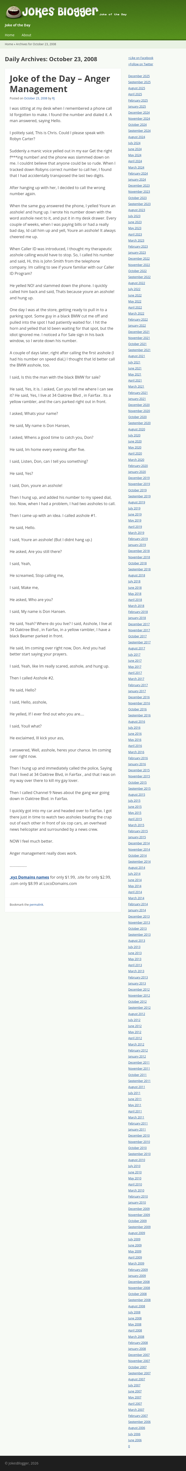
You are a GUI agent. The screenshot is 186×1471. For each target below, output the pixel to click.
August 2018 (136, 575)
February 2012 (138, 1050)
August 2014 (136, 868)
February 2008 (138, 1343)
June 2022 (135, 295)
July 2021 (134, 362)
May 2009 (134, 1251)
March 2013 (136, 971)
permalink (36, 905)
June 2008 (135, 1318)
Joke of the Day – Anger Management (60, 84)
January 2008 (137, 1349)
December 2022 (139, 259)
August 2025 (136, 88)
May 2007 (134, 1397)
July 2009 (134, 1239)
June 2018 (135, 588)
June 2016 (135, 734)
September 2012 (139, 1008)
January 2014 (137, 910)
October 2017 (137, 636)
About (26, 35)
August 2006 (136, 1428)
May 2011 (134, 1105)
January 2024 (137, 179)
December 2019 (139, 478)
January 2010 (137, 1202)
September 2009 (139, 1227)
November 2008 (139, 1288)
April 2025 (135, 94)
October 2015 (137, 782)
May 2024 (134, 155)
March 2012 (136, 1044)
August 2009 (136, 1233)
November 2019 (139, 484)
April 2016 (135, 746)
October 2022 (137, 271)
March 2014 (136, 898)
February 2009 (138, 1270)
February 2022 (138, 319)
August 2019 (136, 502)
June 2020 (135, 441)
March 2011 (136, 1117)
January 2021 (137, 399)
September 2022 (139, 277)
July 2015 (134, 801)
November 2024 (139, 119)
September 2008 (139, 1300)
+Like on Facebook (140, 58)
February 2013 (138, 977)
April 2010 (135, 1184)
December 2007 (139, 1355)
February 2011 (138, 1123)
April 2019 (135, 527)
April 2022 (135, 307)
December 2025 (139, 76)
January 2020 (137, 472)
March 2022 (136, 313)
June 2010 (135, 1172)
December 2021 (139, 332)
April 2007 (135, 1404)
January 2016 (137, 764)
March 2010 (136, 1190)
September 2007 (139, 1373)
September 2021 (139, 350)
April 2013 (135, 965)
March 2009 (136, 1263)
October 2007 (137, 1367)
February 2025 (138, 100)
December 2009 (139, 1209)
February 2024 (138, 173)
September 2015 (139, 789)
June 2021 (135, 368)
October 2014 (137, 855)
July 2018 (134, 581)
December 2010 (139, 1135)
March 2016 (136, 752)
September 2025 (139, 82)
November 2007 (139, 1361)
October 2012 (137, 1002)
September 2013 (139, 935)
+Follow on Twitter (140, 64)
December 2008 (139, 1282)
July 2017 (134, 655)
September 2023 (139, 204)
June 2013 (135, 953)
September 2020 (139, 423)
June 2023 (135, 222)
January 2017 (137, 691)
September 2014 (139, 862)
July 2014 (134, 874)
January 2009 (137, 1276)
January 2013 (137, 983)
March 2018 (136, 606)
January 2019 (137, 545)
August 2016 (136, 722)
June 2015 (135, 807)
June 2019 (135, 514)
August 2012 (136, 1014)
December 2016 (139, 697)
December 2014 (139, 843)
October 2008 (137, 1294)
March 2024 (136, 167)
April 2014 (135, 892)
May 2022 (134, 301)
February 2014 (138, 904)
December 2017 (139, 624)
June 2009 (135, 1245)
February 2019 (138, 539)
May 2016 (134, 740)
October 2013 (137, 929)
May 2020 (134, 447)
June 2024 (135, 149)
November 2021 (139, 338)
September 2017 (139, 642)
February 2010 (138, 1196)
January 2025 (137, 106)
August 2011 (136, 1087)
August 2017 (136, 648)
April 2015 (135, 819)
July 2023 (134, 216)
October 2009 (137, 1221)
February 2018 (138, 612)
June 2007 (135, 1391)
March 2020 (136, 460)
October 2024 (137, 125)
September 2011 (139, 1081)
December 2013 (139, 916)
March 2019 (136, 533)
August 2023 (136, 210)
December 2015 (139, 770)
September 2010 (139, 1154)
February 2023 (138, 246)
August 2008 (136, 1306)
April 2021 (135, 380)
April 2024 (135, 161)
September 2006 (139, 1422)
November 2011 (139, 1068)
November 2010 (139, 1142)
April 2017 (135, 673)
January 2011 (137, 1129)
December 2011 (139, 1062)
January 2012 (137, 1056)
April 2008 (135, 1330)
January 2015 (137, 837)
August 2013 (136, 941)
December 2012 (139, 989)
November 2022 (139, 265)
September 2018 (139, 569)
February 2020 (138, 466)
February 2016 (138, 758)
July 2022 (134, 289)
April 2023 (135, 234)
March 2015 (136, 825)
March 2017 (136, 679)
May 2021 (134, 374)
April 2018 (135, 600)
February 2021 (138, 393)
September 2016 (139, 715)
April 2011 (135, 1111)
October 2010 (137, 1148)
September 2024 (139, 131)
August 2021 (136, 356)
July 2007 (134, 1385)
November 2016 (139, 703)
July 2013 (134, 947)
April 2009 (135, 1257)
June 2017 (135, 661)
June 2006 (135, 1440)
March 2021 (136, 386)
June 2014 (135, 880)
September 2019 (139, 496)
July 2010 (134, 1166)
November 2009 (139, 1215)
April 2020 (135, 453)
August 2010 (136, 1160)
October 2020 (137, 417)
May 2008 (134, 1324)
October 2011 (137, 1075)
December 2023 (139, 186)
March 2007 (136, 1410)
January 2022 (137, 326)
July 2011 (134, 1093)
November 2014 (139, 849)
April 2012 (135, 1038)
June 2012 (135, 1026)
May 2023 (134, 228)
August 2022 (136, 283)
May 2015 (134, 813)
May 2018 (134, 594)
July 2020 (134, 435)
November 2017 (139, 630)
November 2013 (139, 922)
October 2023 (137, 198)
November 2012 (139, 995)
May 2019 (134, 520)
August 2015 (136, 795)
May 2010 (134, 1178)
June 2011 (135, 1099)
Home (10, 35)
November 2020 (139, 411)
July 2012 (134, 1020)
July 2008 (134, 1312)
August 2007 (136, 1379)
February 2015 (138, 831)
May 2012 (134, 1032)
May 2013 (134, 959)
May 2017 (134, 667)
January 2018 (137, 618)
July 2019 (134, 508)
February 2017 (138, 685)
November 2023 (139, 192)
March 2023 (136, 240)
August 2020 (136, 429)
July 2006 (134, 1434)
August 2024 (136, 137)
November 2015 (139, 776)
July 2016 (134, 728)
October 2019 (137, 490)
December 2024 (139, 112)
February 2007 (138, 1416)
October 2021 (137, 344)
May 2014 (134, 886)
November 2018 (139, 557)
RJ (53, 98)
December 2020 (139, 405)
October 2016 (137, 709)
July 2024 (134, 143)
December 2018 (139, 551)
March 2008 (136, 1337)
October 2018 (137, 563)
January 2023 (137, 252)
